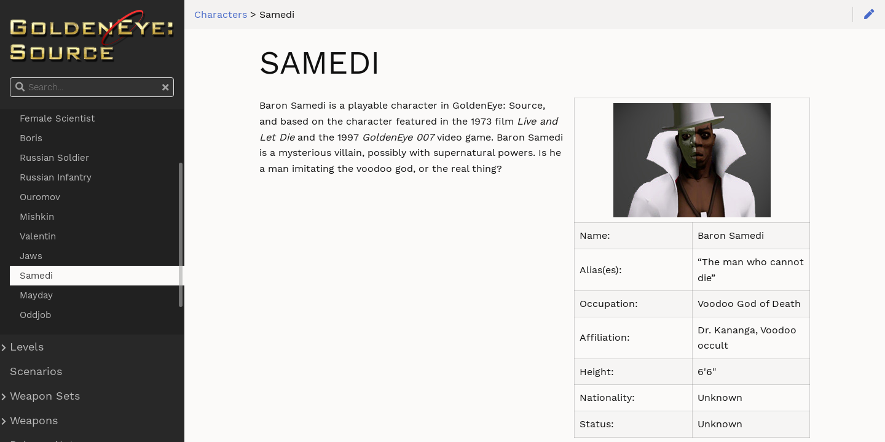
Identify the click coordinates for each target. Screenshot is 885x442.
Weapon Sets (45, 396)
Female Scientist (57, 118)
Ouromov (40, 197)
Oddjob (35, 314)
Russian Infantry (56, 177)
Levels (27, 347)
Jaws (31, 256)
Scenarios (36, 371)
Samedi (36, 275)
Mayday (36, 295)
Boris (31, 138)
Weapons (34, 420)
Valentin (38, 236)
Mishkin (37, 216)
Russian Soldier (54, 157)
